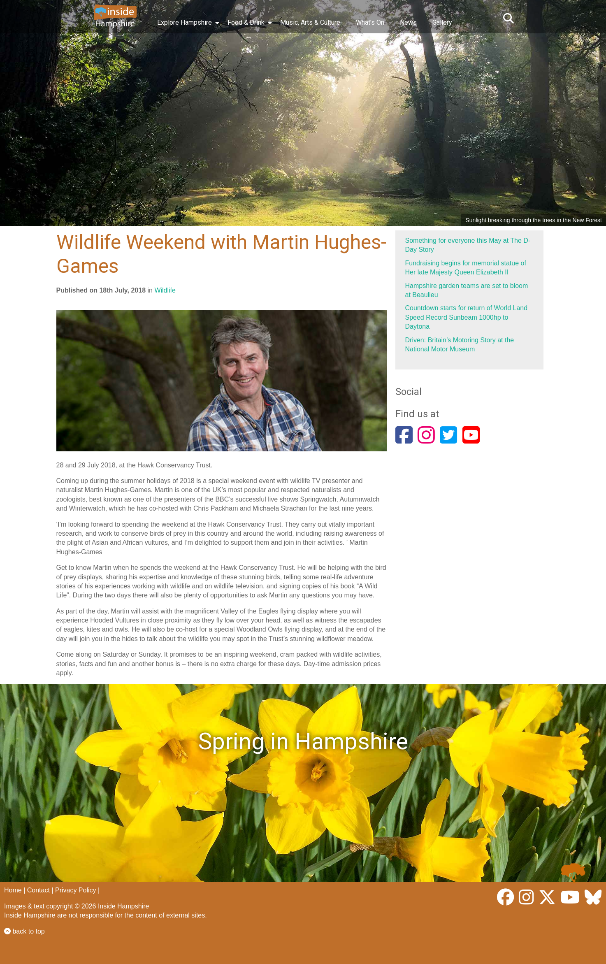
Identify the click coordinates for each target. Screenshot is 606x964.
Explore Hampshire (184, 22)
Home (13, 890)
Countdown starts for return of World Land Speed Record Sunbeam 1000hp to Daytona (466, 317)
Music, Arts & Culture (310, 22)
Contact (38, 890)
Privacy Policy (75, 890)
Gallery (442, 22)
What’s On (370, 22)
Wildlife (165, 290)
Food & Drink (246, 22)
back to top (24, 931)
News (408, 22)
